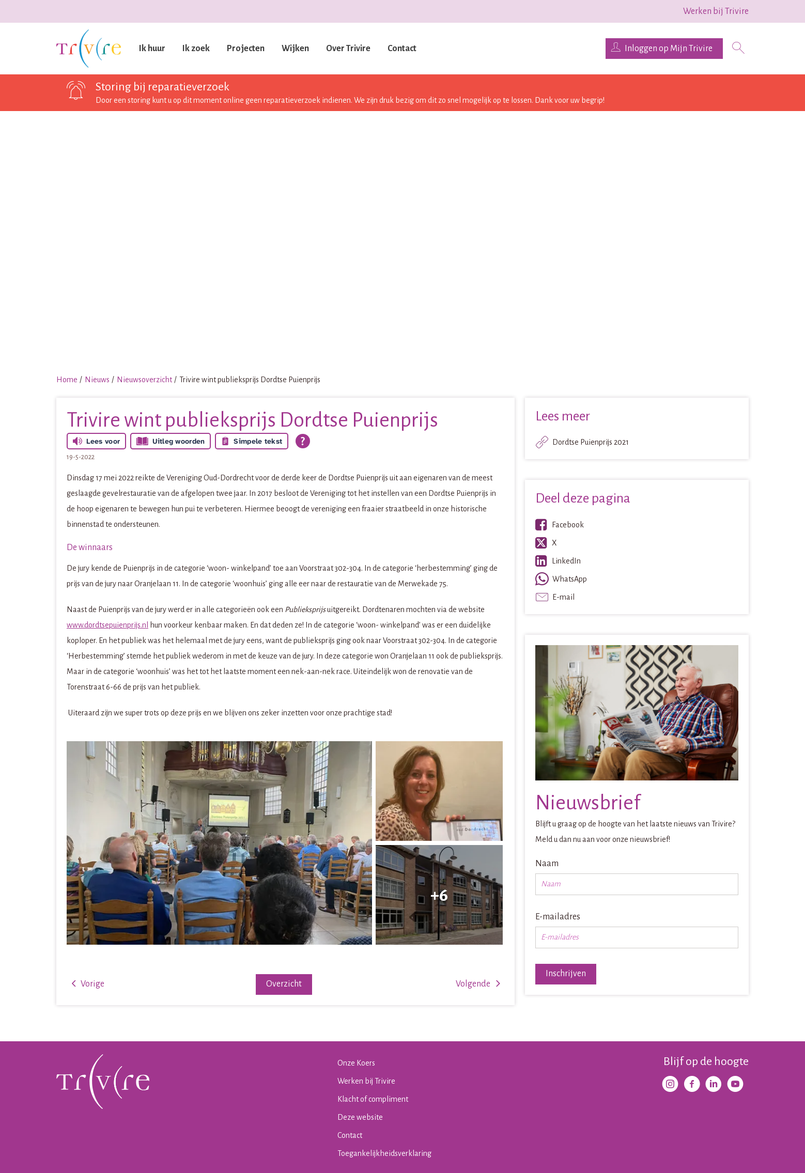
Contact (402, 48)
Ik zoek (196, 48)
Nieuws (97, 380)
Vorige (92, 984)
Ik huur (152, 48)
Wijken (295, 48)
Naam (547, 863)
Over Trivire (348, 48)
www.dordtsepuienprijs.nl (107, 625)
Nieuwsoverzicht (144, 380)
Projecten (246, 48)
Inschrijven (566, 973)
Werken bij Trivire (716, 11)
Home (67, 380)
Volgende (473, 984)
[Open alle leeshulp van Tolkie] (303, 441)
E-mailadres (557, 916)
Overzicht (284, 984)
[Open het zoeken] (738, 49)
